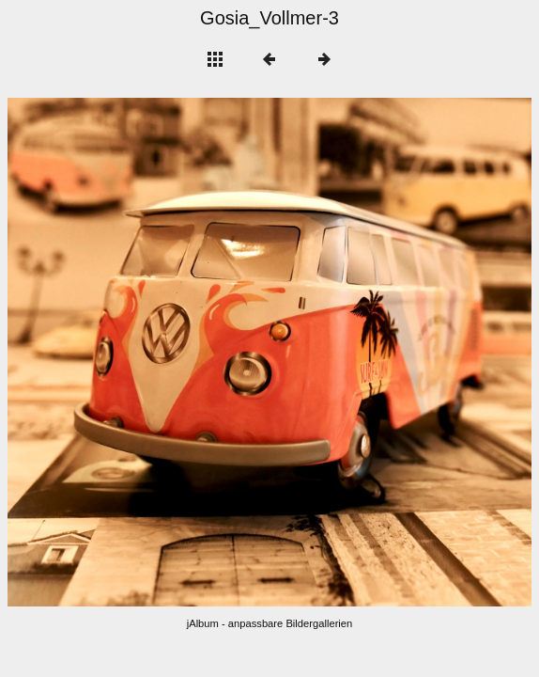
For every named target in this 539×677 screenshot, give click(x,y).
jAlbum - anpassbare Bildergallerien (270, 623)
